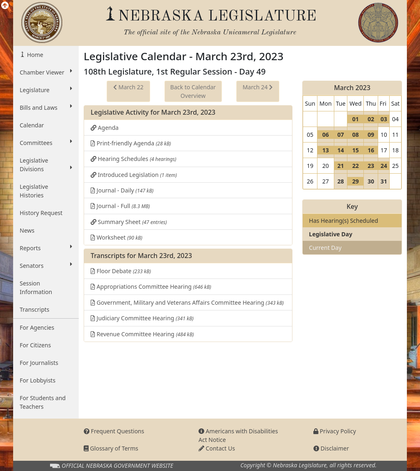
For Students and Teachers (43, 402)
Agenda (105, 127)
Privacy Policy (334, 431)
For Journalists (39, 363)
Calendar (32, 125)
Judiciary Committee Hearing (142, 318)
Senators (46, 265)
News (27, 230)
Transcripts (34, 309)
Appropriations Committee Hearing (151, 286)
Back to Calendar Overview (193, 91)
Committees (46, 142)
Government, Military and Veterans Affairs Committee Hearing (187, 302)
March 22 (128, 87)
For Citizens (35, 345)
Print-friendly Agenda (131, 143)
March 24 (257, 87)
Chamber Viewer (46, 72)
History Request (41, 213)
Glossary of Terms (111, 448)
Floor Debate (121, 271)
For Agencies (37, 327)
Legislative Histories (34, 191)
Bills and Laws (46, 107)
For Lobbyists (37, 380)
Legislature (46, 90)
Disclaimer (331, 448)
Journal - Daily (122, 190)
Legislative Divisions (46, 164)
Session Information (36, 287)
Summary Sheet (129, 222)
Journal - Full (120, 206)
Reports (46, 248)
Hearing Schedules (133, 159)
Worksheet (116, 237)
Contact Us (217, 448)
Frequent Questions (114, 431)
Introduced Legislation (134, 175)
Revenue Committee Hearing (142, 334)
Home (34, 55)
